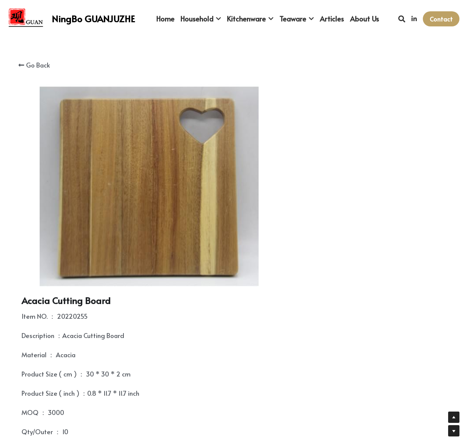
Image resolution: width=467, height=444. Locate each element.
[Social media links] (414, 19)
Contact (441, 19)
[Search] (401, 19)
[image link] (27, 18)
